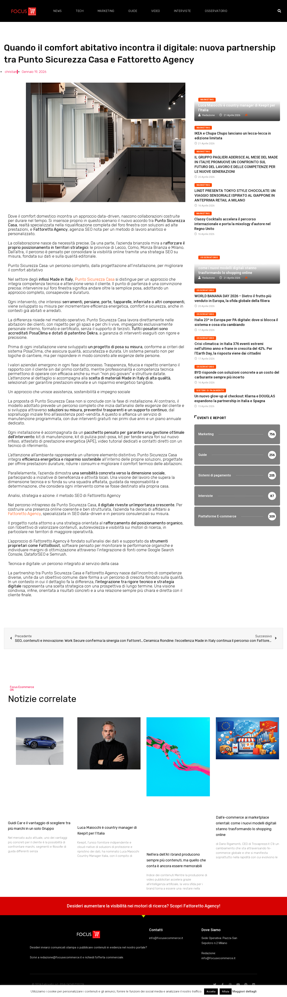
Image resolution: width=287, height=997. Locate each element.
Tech (80, 11)
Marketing (106, 11)
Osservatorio (216, 11)
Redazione (208, 115)
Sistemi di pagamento (210, 390)
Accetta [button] (210, 991)
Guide (132, 11)
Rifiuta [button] (225, 991)
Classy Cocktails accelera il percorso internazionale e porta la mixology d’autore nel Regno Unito (232, 224)
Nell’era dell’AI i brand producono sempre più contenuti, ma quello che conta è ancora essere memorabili (176, 860)
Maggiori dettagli (244, 991)
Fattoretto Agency (24, 513)
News (57, 11)
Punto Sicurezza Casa (95, 279)
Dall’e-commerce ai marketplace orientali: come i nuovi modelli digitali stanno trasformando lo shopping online (232, 268)
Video (155, 11)
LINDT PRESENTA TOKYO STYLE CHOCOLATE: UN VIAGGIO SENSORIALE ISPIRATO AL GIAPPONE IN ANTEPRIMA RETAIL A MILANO (235, 195)
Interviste (182, 11)
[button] (279, 11)
